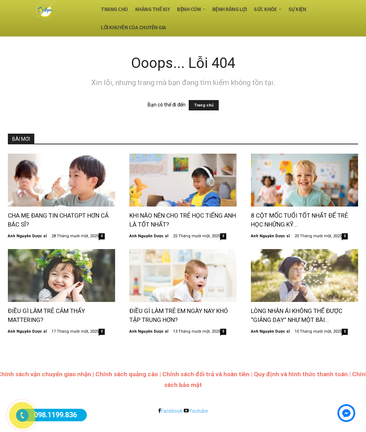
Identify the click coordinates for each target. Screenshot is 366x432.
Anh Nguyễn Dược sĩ (27, 236)
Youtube (198, 411)
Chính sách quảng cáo (126, 374)
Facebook (172, 411)
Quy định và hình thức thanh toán (301, 374)
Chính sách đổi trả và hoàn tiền (205, 374)
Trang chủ (203, 105)
